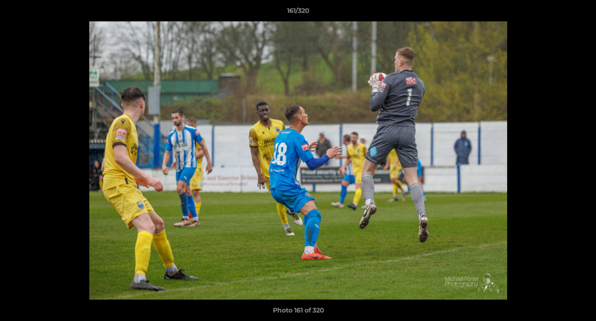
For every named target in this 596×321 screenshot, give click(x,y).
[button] (580, 13)
